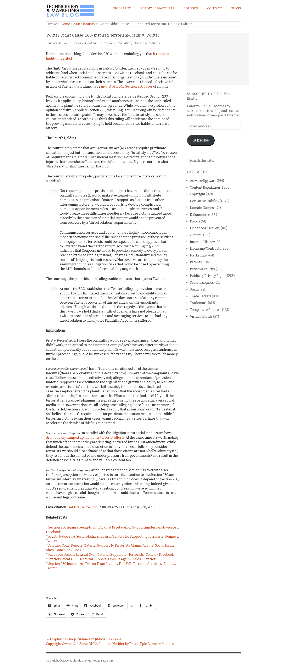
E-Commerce (200, 215)
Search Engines (202, 282)
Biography (122, 8)
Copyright (197, 194)
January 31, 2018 (58, 43)
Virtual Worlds (201, 317)
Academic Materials (157, 8)
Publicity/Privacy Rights (208, 276)
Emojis (195, 221)
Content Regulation (118, 43)
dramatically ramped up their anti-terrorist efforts (85, 437)
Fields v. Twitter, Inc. (82, 507)
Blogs (236, 8)
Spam (194, 289)
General (196, 235)
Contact (214, 8)
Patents (196, 262)
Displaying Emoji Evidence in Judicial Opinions (86, 639)
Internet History (202, 242)
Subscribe (201, 140)
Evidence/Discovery (205, 228)
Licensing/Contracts (205, 248)
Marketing (198, 255)
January (89, 24)
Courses (191, 8)
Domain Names (202, 208)
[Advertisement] (218, 59)
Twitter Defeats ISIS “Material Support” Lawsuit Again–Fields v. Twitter (102, 559)
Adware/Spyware (203, 181)
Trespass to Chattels (205, 310)
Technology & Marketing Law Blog (91, 660)
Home (65, 24)
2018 (76, 24)
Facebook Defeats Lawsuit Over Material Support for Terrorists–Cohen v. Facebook (111, 555)
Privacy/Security (202, 269)
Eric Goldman (88, 43)
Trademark (198, 303)
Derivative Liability (146, 43)
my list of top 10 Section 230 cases (127, 86)
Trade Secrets (200, 296)
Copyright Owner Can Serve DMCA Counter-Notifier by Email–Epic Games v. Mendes (110, 644)
